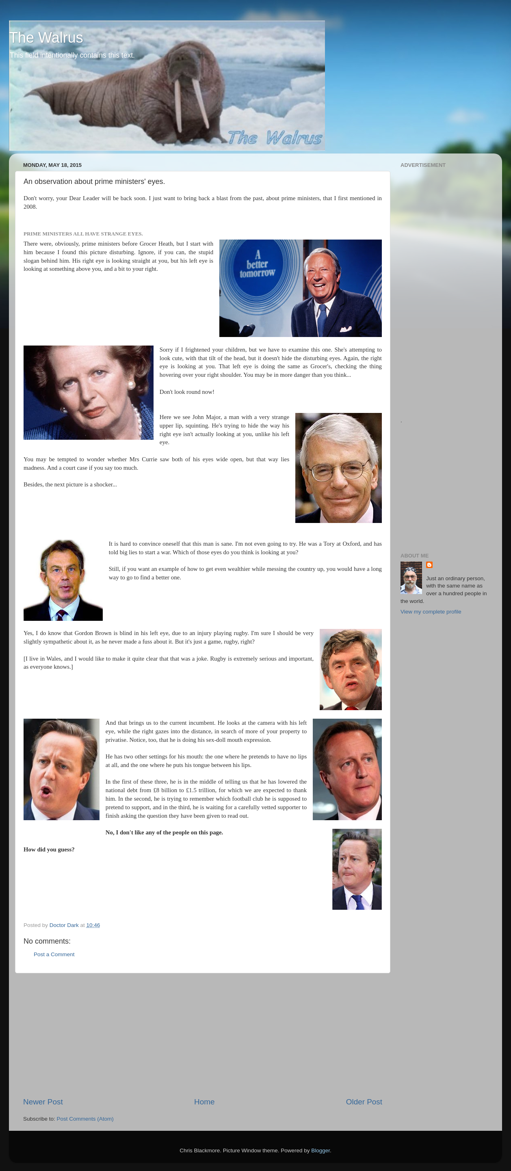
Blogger (320, 1150)
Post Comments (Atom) (85, 1119)
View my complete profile (431, 612)
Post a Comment (54, 954)
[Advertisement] (203, 1035)
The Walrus (46, 37)
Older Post (364, 1102)
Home (204, 1102)
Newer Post (43, 1102)
